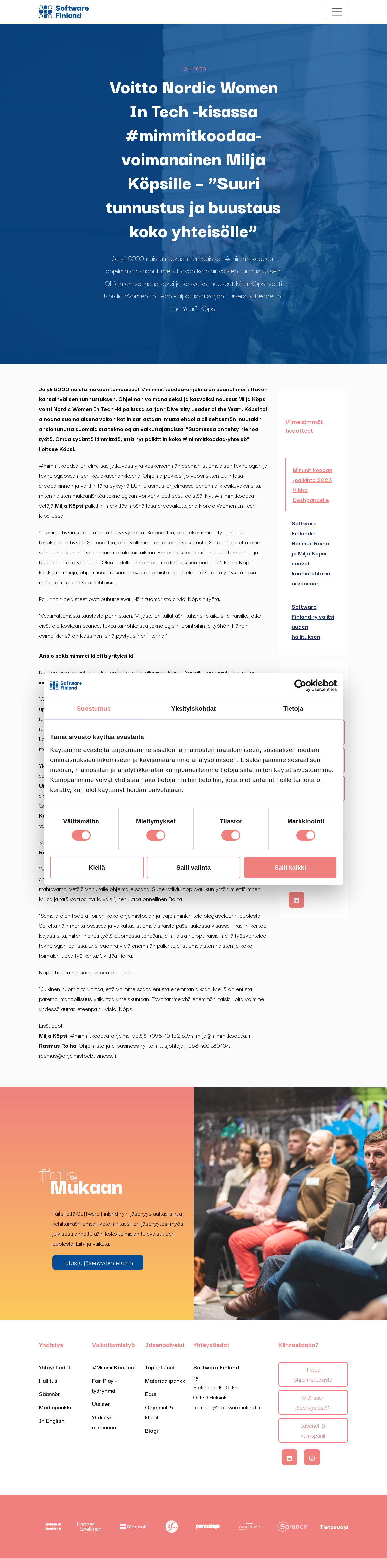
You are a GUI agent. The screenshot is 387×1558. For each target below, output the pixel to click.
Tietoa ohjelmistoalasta (313, 1374)
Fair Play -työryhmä (104, 1385)
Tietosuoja (334, 1526)
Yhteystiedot (54, 1366)
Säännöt (49, 1393)
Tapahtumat (159, 1366)
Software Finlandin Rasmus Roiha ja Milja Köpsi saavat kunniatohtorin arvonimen (311, 552)
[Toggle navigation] (336, 12)
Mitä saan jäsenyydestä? (313, 1402)
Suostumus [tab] (94, 708)
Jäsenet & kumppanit (313, 1430)
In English (52, 1420)
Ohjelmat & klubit (159, 1411)
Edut (150, 1393)
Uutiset (101, 1403)
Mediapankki (55, 1406)
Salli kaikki (290, 867)
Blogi (151, 1430)
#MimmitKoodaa (113, 1366)
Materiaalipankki (166, 1380)
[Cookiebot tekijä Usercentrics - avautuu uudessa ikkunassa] (308, 685)
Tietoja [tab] (293, 708)
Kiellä (97, 867)
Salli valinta (193, 867)
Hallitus (48, 1380)
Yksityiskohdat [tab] (193, 708)
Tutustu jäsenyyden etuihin (98, 1262)
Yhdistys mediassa (104, 1421)
